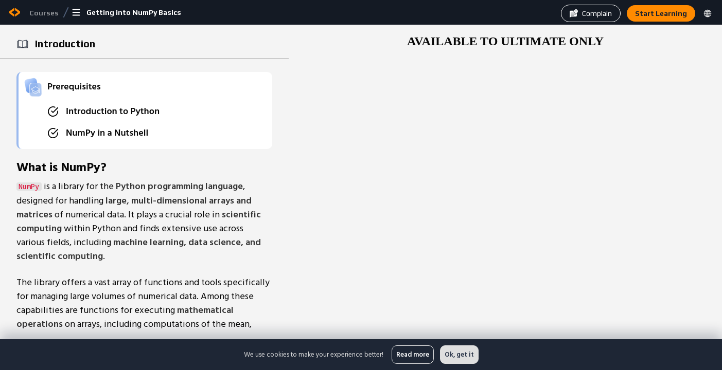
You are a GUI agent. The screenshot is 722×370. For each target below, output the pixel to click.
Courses (44, 13)
